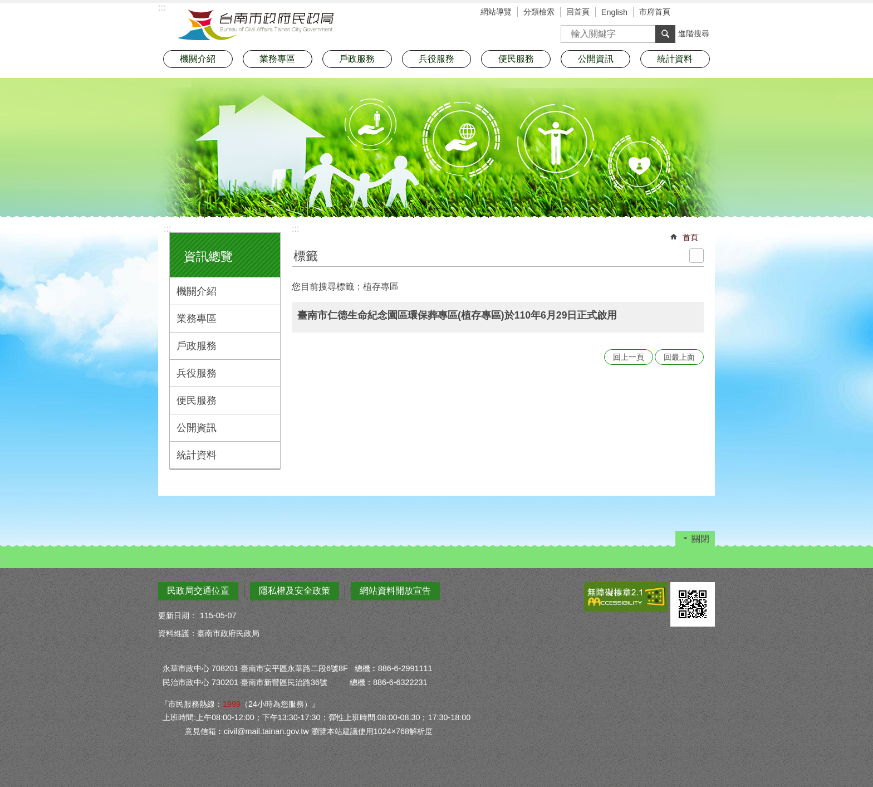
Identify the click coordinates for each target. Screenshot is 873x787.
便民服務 (196, 400)
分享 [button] (706, 12)
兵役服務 (196, 373)
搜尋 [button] (665, 34)
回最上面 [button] (679, 357)
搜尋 (569, 30)
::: (167, 228)
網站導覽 (496, 11)
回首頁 (578, 11)
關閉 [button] (700, 539)
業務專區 (196, 318)
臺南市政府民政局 (255, 25)
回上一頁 (628, 357)
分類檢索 (539, 11)
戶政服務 (196, 345)
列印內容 (696, 255)
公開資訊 (196, 427)
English (614, 12)
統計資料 (196, 455)
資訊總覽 (208, 256)
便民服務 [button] (516, 58)
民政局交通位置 (198, 590)
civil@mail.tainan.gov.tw (266, 731)
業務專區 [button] (277, 58)
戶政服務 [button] (357, 58)
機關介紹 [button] (197, 58)
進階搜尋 (693, 33)
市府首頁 (654, 11)
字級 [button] (689, 12)
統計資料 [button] (675, 58)
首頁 (690, 237)
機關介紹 (196, 291)
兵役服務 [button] (436, 58)
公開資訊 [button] (596, 58)
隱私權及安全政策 (294, 590)
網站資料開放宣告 (395, 590)
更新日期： (177, 615)
